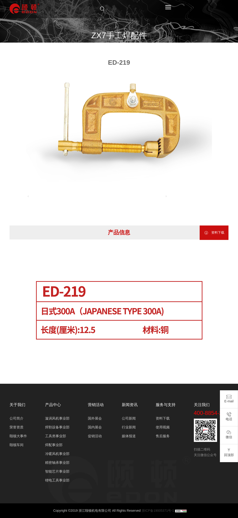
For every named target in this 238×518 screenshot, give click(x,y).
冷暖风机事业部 (57, 454)
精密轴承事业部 (57, 462)
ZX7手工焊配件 (141, 47)
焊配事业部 (115, 47)
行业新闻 (129, 427)
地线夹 (163, 47)
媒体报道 (129, 436)
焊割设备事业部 (57, 427)
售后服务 (163, 436)
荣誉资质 (16, 427)
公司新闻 (129, 418)
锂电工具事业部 (57, 480)
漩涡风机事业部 (57, 418)
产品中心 (93, 47)
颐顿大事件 (18, 436)
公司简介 (16, 418)
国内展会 (95, 427)
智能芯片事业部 (57, 471)
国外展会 (95, 418)
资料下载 (214, 232)
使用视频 (163, 427)
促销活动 (95, 436)
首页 (78, 47)
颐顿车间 (16, 445)
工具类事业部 (55, 436)
